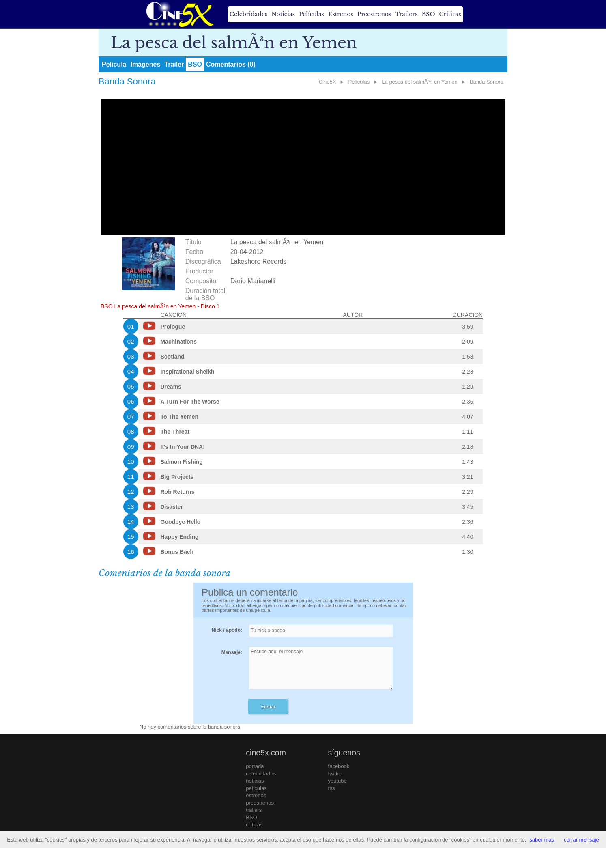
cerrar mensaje (581, 840)
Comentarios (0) (231, 64)
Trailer (174, 64)
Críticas (450, 14)
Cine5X (327, 82)
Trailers (406, 14)
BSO (428, 14)
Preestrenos (374, 14)
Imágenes (145, 64)
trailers (254, 810)
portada (255, 766)
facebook (339, 766)
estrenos (256, 795)
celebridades (261, 774)
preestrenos (260, 803)
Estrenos (340, 14)
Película (114, 64)
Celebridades (248, 14)
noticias (255, 781)
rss (331, 788)
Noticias (283, 14)
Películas (311, 14)
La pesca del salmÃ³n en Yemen (419, 82)
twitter (335, 774)
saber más (541, 840)
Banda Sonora (486, 82)
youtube (337, 781)
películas (256, 788)
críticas (254, 825)
